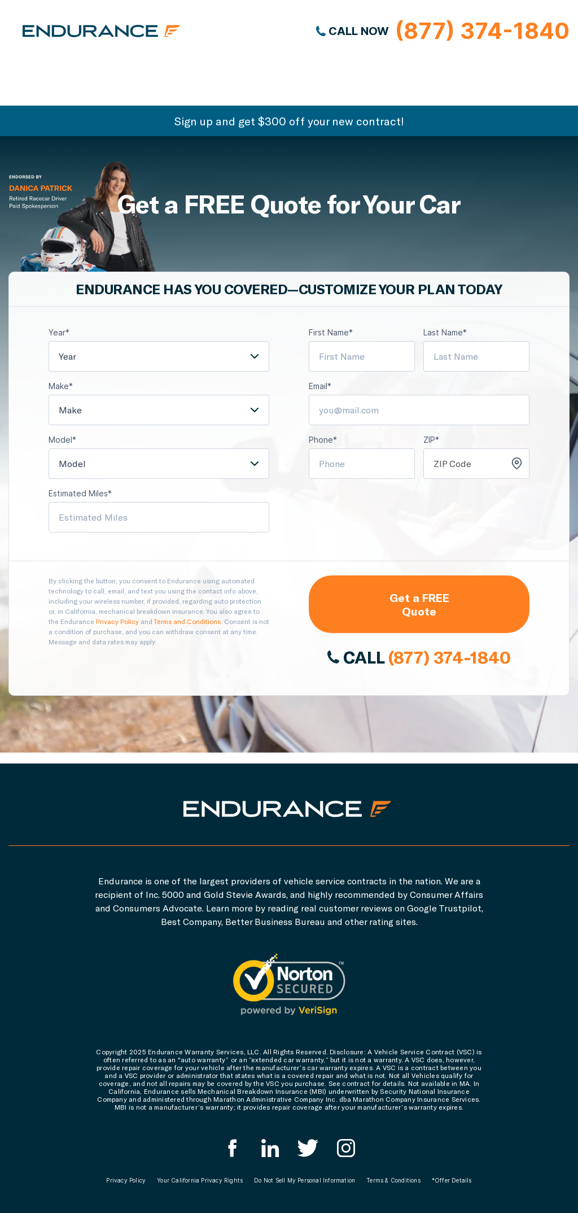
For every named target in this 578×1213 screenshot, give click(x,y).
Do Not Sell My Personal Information (304, 1180)
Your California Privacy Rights (200, 1180)
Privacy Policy (117, 621)
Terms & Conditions (393, 1180)
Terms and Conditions (187, 621)
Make (70, 409)
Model (72, 463)
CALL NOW (443, 31)
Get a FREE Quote (419, 604)
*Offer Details (452, 1180)
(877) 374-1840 (449, 657)
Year (67, 356)
